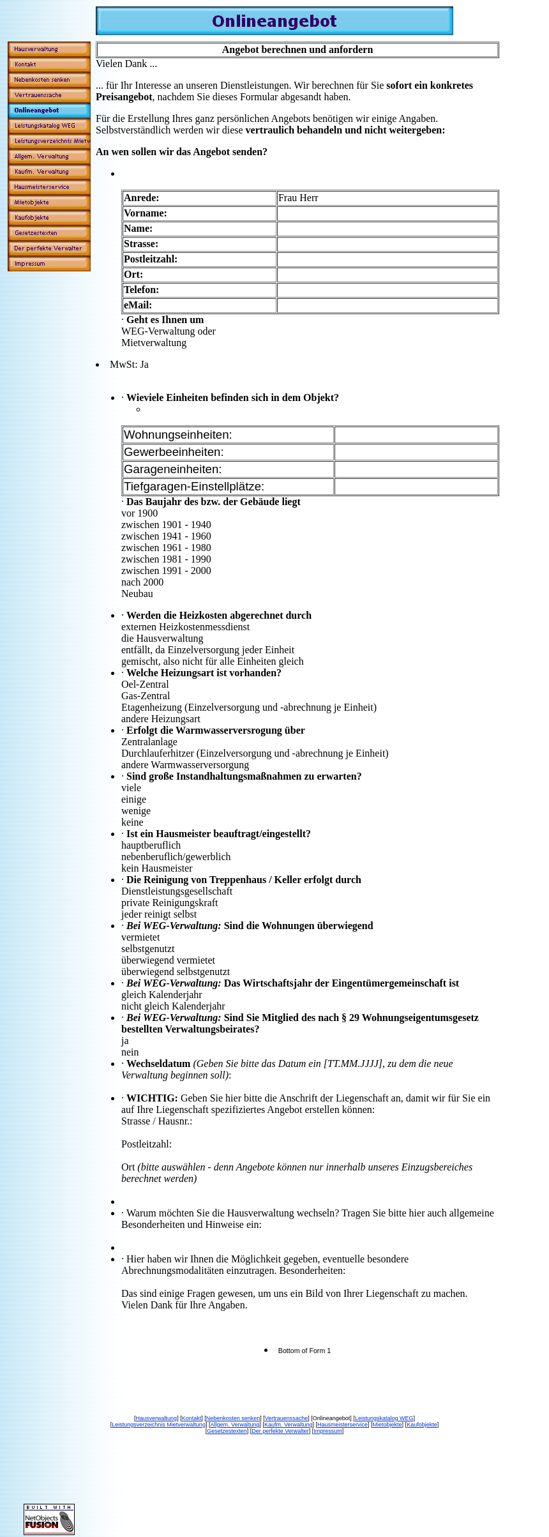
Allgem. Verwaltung (234, 1424)
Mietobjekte (387, 1424)
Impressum (327, 1431)
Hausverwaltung (156, 1418)
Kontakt (192, 1418)
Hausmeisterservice (342, 1424)
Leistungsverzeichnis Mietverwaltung (159, 1424)
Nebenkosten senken (233, 1418)
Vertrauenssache (286, 1418)
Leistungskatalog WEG (384, 1418)
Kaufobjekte (422, 1424)
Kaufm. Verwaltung (288, 1424)
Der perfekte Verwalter (280, 1431)
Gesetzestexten (227, 1431)
